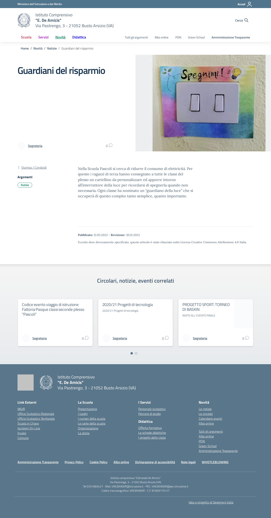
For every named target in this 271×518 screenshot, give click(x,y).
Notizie (25, 185)
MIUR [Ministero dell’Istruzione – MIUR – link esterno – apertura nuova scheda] (21, 408)
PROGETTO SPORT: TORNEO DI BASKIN (206, 306)
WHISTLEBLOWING (215, 462)
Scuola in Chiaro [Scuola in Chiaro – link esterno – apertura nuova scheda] (28, 423)
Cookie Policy (99, 462)
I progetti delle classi (152, 437)
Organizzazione (88, 428)
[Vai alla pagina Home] (25, 48)
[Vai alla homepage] (24, 20)
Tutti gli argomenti (136, 37)
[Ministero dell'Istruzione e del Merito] (40, 4)
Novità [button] (60, 37)
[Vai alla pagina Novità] (37, 48)
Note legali (188, 462)
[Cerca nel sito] (241, 20)
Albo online (162, 37)
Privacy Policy (74, 462)
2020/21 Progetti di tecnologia (127, 304)
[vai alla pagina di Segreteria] (35, 145)
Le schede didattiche (152, 432)
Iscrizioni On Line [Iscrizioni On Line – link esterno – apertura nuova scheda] (29, 428)
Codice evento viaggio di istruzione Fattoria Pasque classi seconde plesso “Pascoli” (53, 309)
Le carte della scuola (91, 423)
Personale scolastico (151, 408)
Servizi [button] (43, 37)
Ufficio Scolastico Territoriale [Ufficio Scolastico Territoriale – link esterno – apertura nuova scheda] (36, 418)
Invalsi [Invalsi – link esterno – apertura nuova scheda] (22, 433)
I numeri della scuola (91, 418)
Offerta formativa (150, 427)
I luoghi (83, 413)
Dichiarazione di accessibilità (155, 462)
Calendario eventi (210, 418)
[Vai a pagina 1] (131, 353)
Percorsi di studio (149, 413)
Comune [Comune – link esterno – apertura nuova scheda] (23, 437)
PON (178, 37)
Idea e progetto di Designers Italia (211, 502)
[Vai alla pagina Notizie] (52, 48)
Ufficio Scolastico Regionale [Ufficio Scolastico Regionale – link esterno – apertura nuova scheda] (36, 413)
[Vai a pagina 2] (136, 353)
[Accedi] (244, 4)
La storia (83, 433)
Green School (196, 37)
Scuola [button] (26, 37)
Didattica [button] (79, 37)
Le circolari (206, 413)
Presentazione (87, 408)
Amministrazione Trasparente (231, 37)
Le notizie (205, 408)
